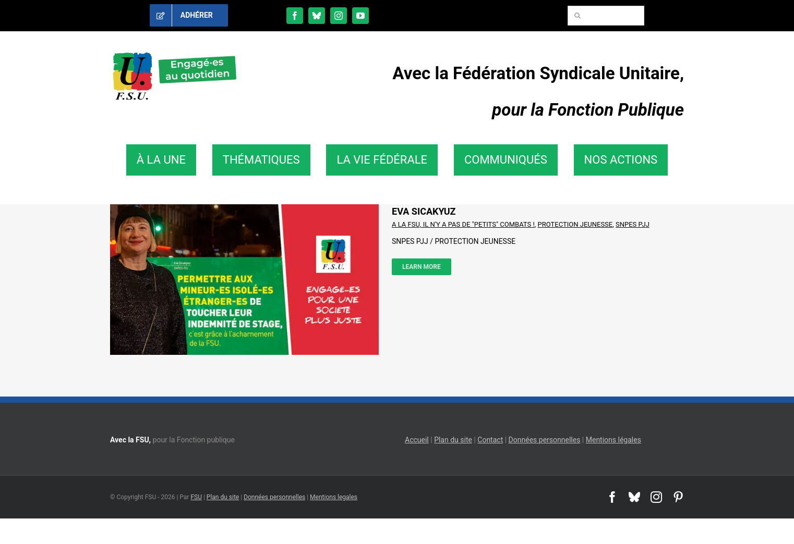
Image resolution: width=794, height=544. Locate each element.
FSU (196, 497)
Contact (490, 440)
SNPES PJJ (632, 224)
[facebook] (294, 15)
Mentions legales (333, 497)
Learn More (421, 266)
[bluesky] (316, 15)
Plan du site (453, 440)
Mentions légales (613, 440)
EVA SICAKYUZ (424, 211)
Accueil (417, 440)
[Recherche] (577, 16)
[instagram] (338, 15)
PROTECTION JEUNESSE (575, 224)
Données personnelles (545, 440)
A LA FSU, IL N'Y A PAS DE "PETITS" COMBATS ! (463, 224)
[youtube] (360, 15)
